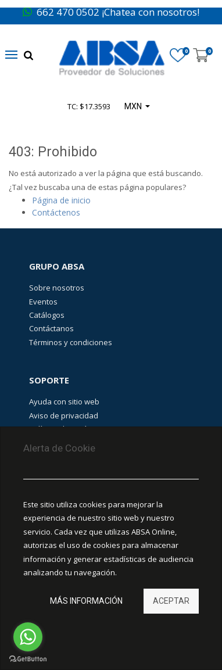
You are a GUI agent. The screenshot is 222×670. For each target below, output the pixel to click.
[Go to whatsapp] (27, 636)
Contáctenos (56, 212)
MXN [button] (134, 106)
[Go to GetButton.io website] (27, 658)
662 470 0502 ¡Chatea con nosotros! (111, 12)
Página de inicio (61, 200)
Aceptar (171, 600)
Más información (86, 600)
